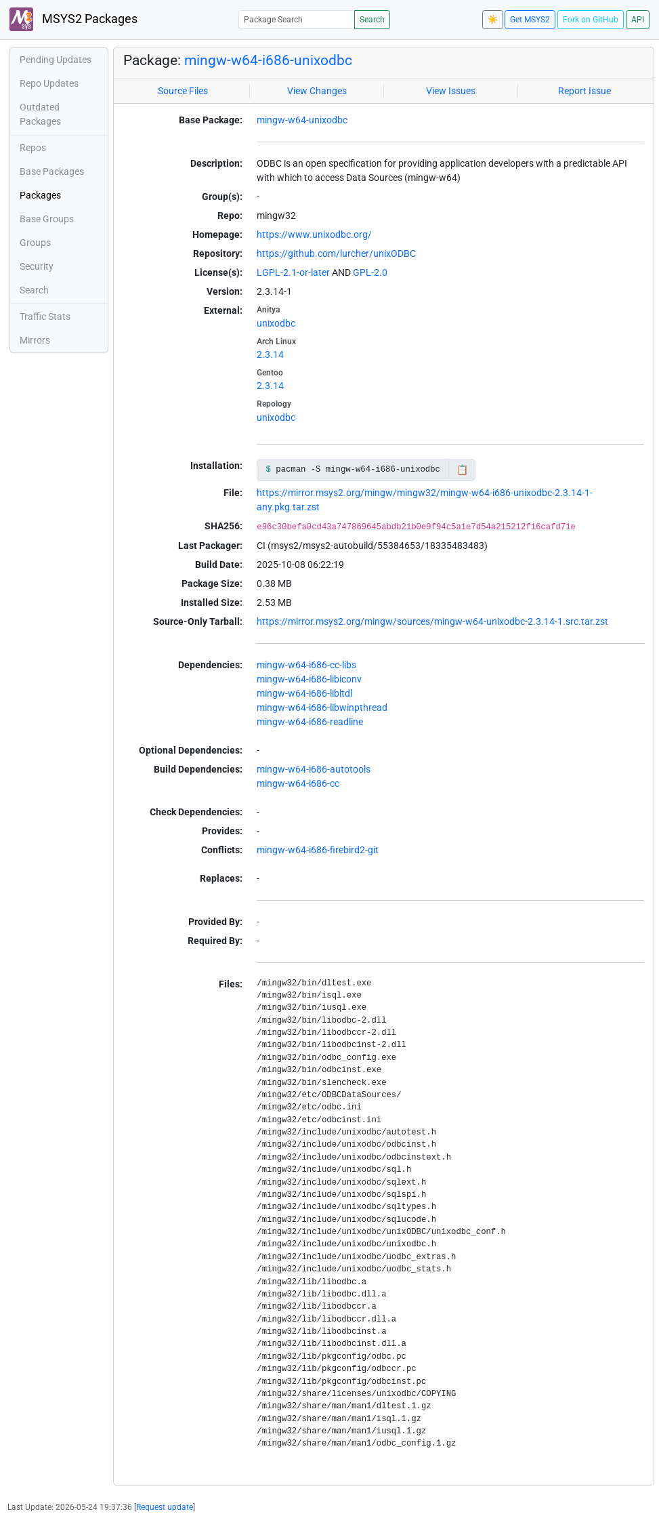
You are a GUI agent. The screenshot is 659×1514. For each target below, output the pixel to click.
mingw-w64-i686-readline (310, 721)
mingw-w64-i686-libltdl (304, 693)
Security (37, 266)
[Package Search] (296, 19)
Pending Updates (55, 59)
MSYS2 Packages (73, 19)
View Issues (450, 90)
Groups (35, 242)
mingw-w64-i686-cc (298, 783)
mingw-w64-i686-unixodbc (268, 60)
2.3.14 (270, 354)
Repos (33, 147)
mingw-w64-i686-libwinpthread (322, 707)
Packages (40, 195)
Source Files (183, 90)
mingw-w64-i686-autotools (313, 769)
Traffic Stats (45, 316)
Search (372, 19)
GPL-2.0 (370, 272)
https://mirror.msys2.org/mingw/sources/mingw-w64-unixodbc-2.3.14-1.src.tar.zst (432, 621)
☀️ (493, 19)
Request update (164, 1507)
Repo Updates (49, 83)
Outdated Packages (40, 114)
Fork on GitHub (590, 19)
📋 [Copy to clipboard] (462, 469)
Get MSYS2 (530, 19)
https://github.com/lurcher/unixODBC (336, 253)
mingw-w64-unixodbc (302, 120)
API (637, 19)
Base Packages (52, 171)
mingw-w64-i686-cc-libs (306, 664)
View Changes (317, 90)
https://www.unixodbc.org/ (314, 234)
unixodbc (276, 323)
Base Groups (47, 218)
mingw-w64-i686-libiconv (309, 679)
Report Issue (584, 90)
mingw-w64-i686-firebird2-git (318, 849)
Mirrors (35, 340)
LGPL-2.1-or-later (293, 272)
